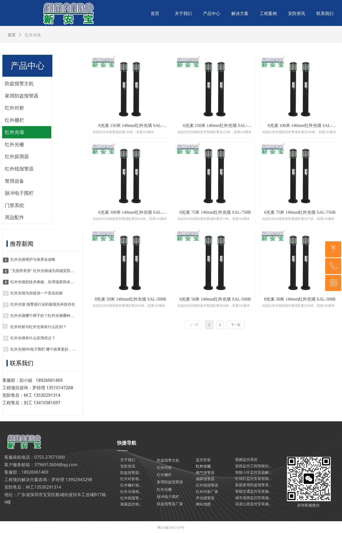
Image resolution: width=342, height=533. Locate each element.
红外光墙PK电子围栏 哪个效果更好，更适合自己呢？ (43, 349)
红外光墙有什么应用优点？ (32, 338)
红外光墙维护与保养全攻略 (32, 260)
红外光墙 (33, 35)
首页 (12, 35)
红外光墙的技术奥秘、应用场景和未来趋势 (43, 282)
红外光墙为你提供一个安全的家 (36, 293)
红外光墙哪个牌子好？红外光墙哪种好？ (43, 316)
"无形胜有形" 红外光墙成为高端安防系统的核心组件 (43, 271)
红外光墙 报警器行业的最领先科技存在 (42, 304)
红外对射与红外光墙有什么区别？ (38, 327)
